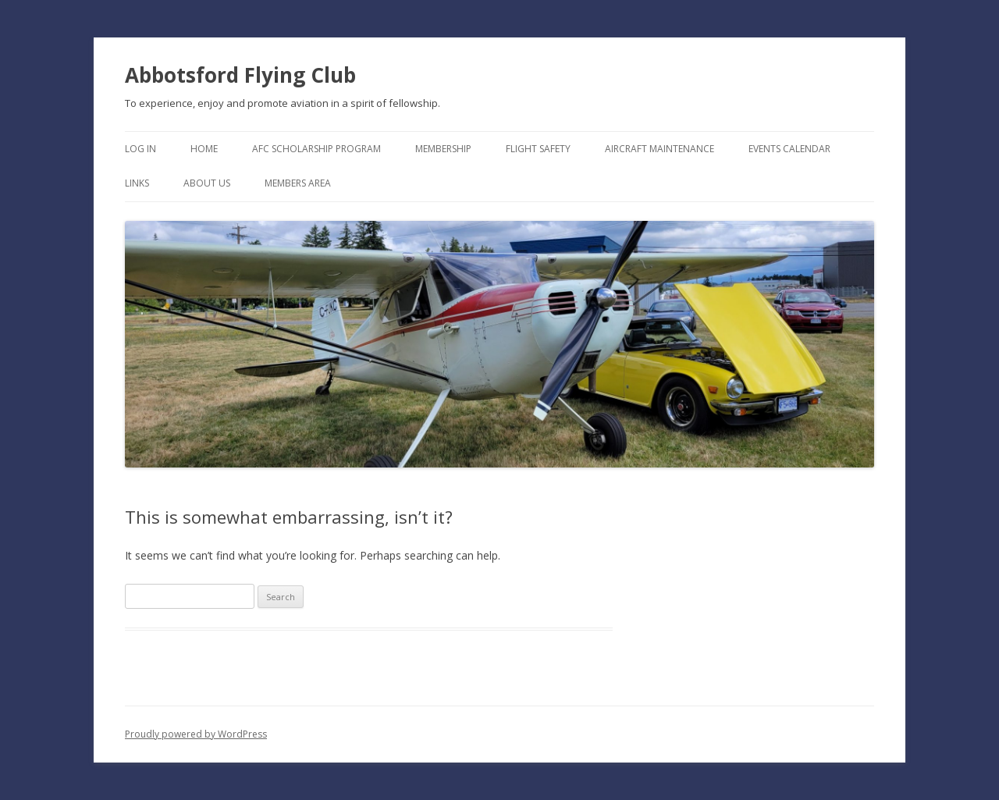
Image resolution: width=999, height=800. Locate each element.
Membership (443, 148)
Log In (140, 148)
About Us (206, 183)
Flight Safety (538, 148)
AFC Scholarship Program (316, 148)
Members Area (298, 183)
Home (204, 148)
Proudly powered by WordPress (196, 734)
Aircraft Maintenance (659, 148)
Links (137, 183)
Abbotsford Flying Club (240, 75)
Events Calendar (789, 148)
